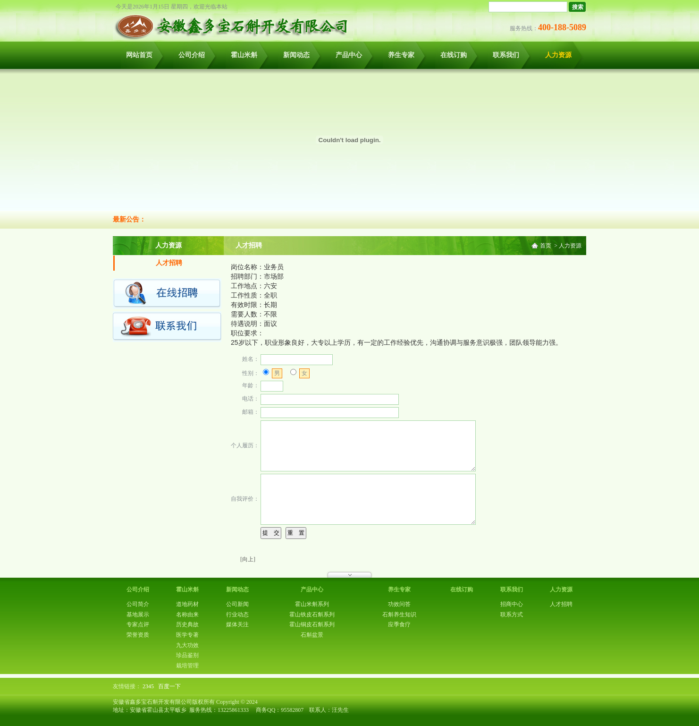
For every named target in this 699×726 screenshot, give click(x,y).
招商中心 (511, 604)
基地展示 (137, 614)
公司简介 (137, 604)
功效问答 (399, 604)
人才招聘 (169, 262)
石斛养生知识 (399, 614)
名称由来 (187, 614)
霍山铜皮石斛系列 (312, 624)
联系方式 (511, 614)
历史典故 (187, 624)
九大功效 (187, 645)
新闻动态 (296, 55)
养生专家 (401, 55)
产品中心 (349, 55)
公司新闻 (237, 604)
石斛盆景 (312, 635)
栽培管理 (187, 665)
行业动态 (237, 614)
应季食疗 (399, 624)
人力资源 (558, 55)
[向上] (247, 559)
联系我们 (506, 55)
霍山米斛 (244, 55)
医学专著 (187, 635)
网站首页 (139, 55)
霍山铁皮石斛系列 (312, 614)
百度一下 (169, 686)
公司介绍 (191, 55)
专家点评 (137, 624)
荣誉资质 (137, 635)
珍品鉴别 (187, 655)
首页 (545, 245)
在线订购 (453, 55)
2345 (148, 686)
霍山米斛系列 (312, 604)
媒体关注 (237, 624)
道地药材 (187, 604)
